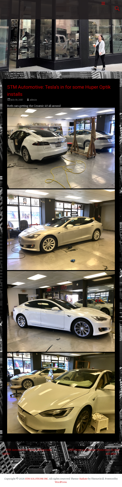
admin (33, 99)
